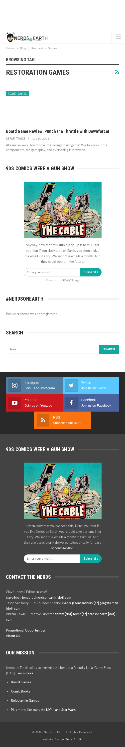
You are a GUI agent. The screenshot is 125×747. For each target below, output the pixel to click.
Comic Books (20, 691)
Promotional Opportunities (26, 630)
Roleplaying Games (25, 700)
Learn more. (25, 673)
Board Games (17, 94)
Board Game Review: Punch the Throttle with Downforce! (57, 131)
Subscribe (91, 272)
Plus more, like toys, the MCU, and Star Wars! (44, 710)
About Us (13, 636)
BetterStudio (74, 739)
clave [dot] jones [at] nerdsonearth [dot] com (38, 597)
